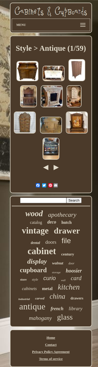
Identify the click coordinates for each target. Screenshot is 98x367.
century (67, 254)
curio (49, 278)
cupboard (33, 270)
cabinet (41, 251)
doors (50, 242)
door (71, 263)
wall (63, 280)
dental (35, 243)
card (76, 278)
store (23, 279)
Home (51, 338)
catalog (36, 222)
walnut (57, 263)
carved (39, 298)
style (35, 279)
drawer (67, 230)
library (76, 308)
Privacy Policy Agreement (51, 352)
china (57, 296)
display (37, 261)
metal (47, 288)
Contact (50, 345)
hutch (66, 222)
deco (51, 222)
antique (32, 306)
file (66, 241)
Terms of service (51, 359)
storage (56, 272)
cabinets (29, 288)
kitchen (69, 287)
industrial (24, 299)
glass (65, 317)
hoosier (74, 271)
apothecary (62, 214)
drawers (77, 298)
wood (34, 213)
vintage (35, 230)
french (57, 308)
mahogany (40, 318)
